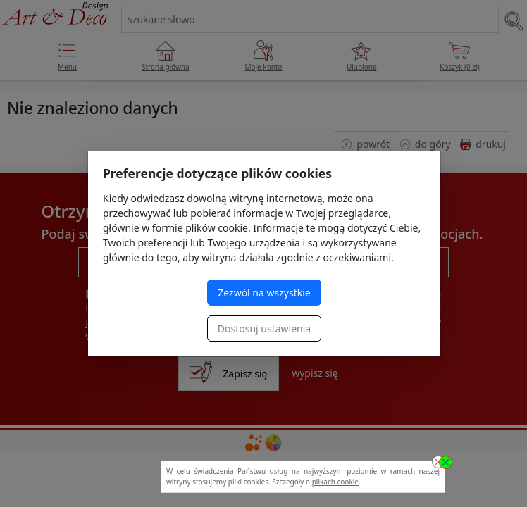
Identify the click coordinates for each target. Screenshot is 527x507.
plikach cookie (335, 482)
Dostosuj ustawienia (264, 328)
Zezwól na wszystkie (264, 292)
